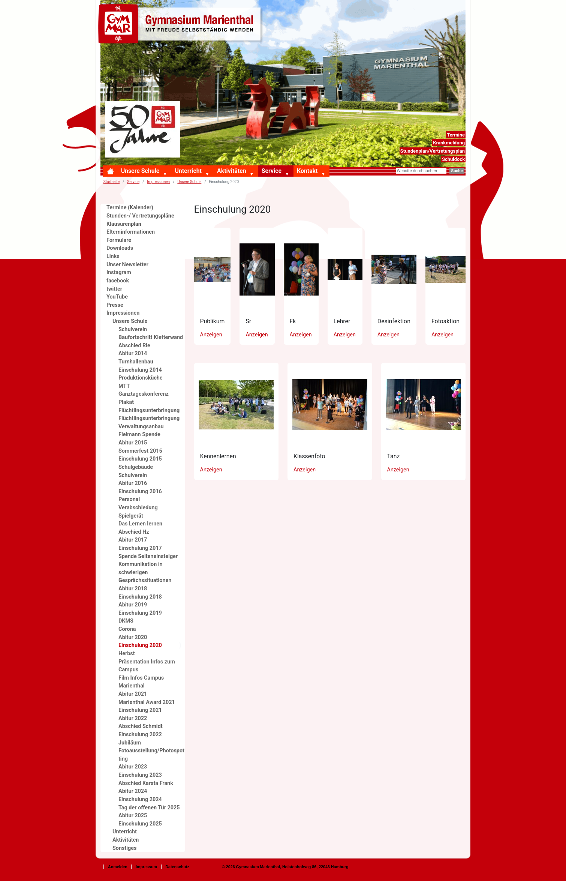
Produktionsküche (140, 378)
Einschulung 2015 (140, 459)
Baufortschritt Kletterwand (150, 337)
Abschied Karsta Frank (145, 783)
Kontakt (307, 170)
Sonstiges (124, 848)
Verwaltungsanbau (141, 426)
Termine (456, 135)
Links (113, 256)
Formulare (118, 240)
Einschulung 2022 (140, 734)
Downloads (119, 248)
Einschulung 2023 (140, 775)
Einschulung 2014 (140, 370)
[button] (166, 174)
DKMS (125, 621)
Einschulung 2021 (140, 710)
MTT (124, 386)
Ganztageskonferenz (143, 394)
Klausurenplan (123, 224)
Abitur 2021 (132, 694)
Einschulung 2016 (140, 491)
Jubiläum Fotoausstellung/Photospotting (151, 751)
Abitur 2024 (132, 791)
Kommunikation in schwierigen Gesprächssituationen (144, 572)
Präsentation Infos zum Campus (146, 666)
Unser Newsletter (127, 264)
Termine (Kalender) (129, 207)
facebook (117, 281)
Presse (114, 305)
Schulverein (132, 329)
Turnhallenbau (135, 362)
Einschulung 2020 (140, 645)
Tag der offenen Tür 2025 (149, 807)
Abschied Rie (134, 345)
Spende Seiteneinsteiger (148, 556)
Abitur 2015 (132, 443)
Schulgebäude (135, 467)
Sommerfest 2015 (140, 451)
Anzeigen (211, 335)
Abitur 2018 (132, 588)
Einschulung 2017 (140, 548)
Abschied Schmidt (140, 726)
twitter (114, 289)
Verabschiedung (138, 507)
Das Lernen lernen (140, 524)
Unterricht (188, 170)
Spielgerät (130, 516)
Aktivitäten (231, 170)
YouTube (117, 297)
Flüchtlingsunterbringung (149, 418)
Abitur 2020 (132, 637)
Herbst (126, 653)
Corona (127, 629)
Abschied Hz (133, 532)
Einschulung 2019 (140, 613)
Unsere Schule (140, 170)
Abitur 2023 (132, 767)
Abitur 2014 (132, 353)
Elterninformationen (130, 232)
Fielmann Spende (139, 434)
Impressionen (158, 182)
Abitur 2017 (132, 540)
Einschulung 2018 (140, 597)
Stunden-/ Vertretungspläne (140, 216)
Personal (129, 499)
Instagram (118, 272)
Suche (457, 170)
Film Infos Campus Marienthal (141, 682)
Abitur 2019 (132, 605)
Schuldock (453, 159)
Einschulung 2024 (140, 799)
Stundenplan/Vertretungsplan (432, 151)
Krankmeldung (449, 143)
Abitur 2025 (132, 815)
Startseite (111, 182)
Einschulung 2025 (140, 824)
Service (272, 170)
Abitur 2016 (132, 483)
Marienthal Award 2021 (146, 702)
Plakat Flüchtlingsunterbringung (149, 406)
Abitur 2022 (132, 718)
